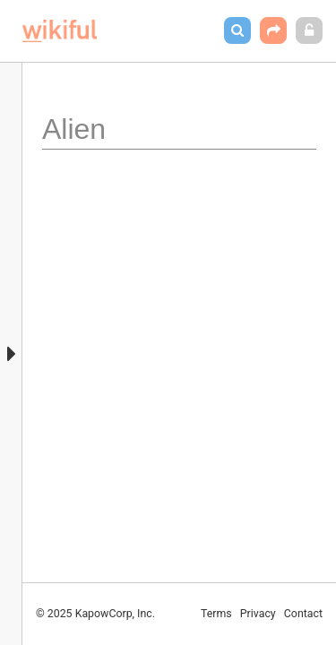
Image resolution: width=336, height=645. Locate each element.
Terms (216, 613)
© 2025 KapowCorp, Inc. (95, 613)
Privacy (258, 613)
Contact (303, 613)
